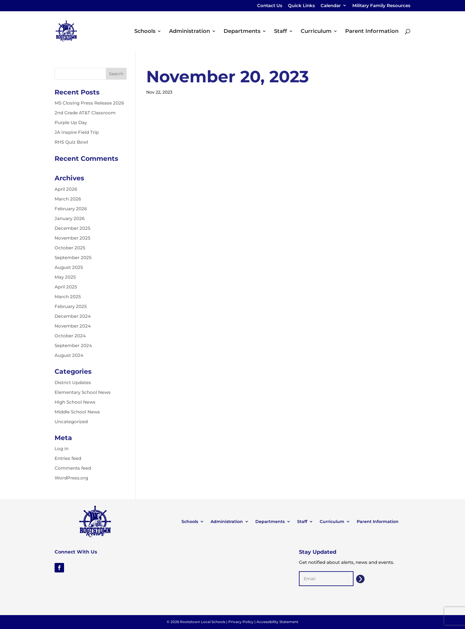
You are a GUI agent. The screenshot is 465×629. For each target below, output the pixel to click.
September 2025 (73, 257)
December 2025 (72, 228)
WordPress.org (71, 478)
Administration (189, 31)
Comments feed (73, 468)
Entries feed (68, 458)
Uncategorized (71, 421)
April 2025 (66, 287)
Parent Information (372, 31)
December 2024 (73, 316)
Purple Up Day (71, 122)
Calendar (331, 5)
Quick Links (301, 5)
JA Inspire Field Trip (77, 132)
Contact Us (269, 5)
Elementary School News (83, 392)
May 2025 (65, 277)
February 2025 (71, 306)
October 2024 (70, 335)
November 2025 (72, 238)
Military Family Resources (381, 5)
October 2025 (70, 248)
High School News (75, 402)
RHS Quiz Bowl (71, 142)
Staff (280, 31)
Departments (242, 31)
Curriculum (316, 31)
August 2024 (69, 355)
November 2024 (73, 326)
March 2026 (68, 199)
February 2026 (71, 208)
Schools (144, 31)
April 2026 (66, 189)
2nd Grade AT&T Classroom (85, 112)
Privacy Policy (241, 622)
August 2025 (69, 267)
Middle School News (77, 412)
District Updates (73, 382)
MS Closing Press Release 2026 (89, 103)
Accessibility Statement (277, 622)
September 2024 (73, 345)
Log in (62, 448)
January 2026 (70, 218)
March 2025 (68, 296)
